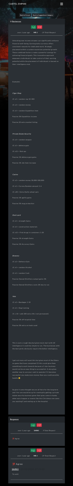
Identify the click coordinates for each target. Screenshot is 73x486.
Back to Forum (25, 15)
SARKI (15, 469)
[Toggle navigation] (61, 4)
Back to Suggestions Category (43, 15)
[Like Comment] (33, 425)
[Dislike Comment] (39, 425)
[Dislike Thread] (39, 27)
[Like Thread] (33, 27)
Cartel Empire (17, 4)
